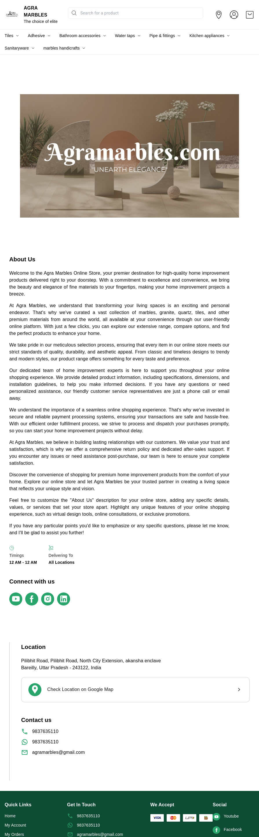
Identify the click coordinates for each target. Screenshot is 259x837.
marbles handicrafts (61, 48)
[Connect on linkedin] (65, 599)
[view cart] (249, 14)
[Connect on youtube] (17, 599)
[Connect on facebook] (33, 599)
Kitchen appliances (207, 35)
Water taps (125, 35)
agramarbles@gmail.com (58, 752)
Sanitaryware (17, 48)
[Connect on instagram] (49, 599)
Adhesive (36, 35)
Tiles (9, 35)
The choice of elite (41, 21)
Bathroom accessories (80, 35)
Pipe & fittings (162, 35)
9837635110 (45, 731)
